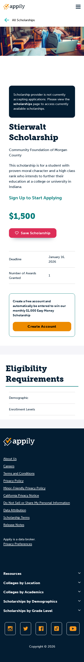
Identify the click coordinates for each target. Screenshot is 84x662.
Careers (8, 466)
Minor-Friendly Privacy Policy (24, 488)
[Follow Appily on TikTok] (56, 628)
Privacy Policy (13, 481)
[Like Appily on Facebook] (41, 628)
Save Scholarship (32, 233)
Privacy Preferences (17, 544)
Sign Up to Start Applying (35, 197)
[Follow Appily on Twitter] (25, 628)
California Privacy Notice (21, 495)
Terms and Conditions (18, 473)
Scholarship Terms (16, 517)
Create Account (42, 326)
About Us (10, 459)
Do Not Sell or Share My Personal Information (36, 503)
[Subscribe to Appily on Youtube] (73, 628)
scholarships (22, 104)
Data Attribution (14, 510)
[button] (18, 233)
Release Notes (13, 525)
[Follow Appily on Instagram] (10, 628)
